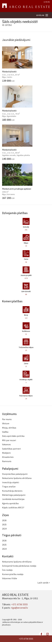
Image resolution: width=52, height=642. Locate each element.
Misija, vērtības (9, 427)
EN (47, 2)
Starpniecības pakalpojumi (14, 474)
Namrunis (6, 461)
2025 (4, 524)
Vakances (6, 444)
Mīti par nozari (9, 440)
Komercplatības (12, 301)
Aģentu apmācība (10, 503)
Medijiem (6, 452)
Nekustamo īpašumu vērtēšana (16, 478)
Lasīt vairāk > (43, 582)
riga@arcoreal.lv (19, 607)
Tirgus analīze (9, 486)
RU (49, 2)
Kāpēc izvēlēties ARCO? (13, 507)
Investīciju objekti (10, 482)
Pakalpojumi (10, 468)
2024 (4, 528)
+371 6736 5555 (26, 638)
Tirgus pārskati (11, 535)
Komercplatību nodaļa (12, 574)
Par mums (7, 419)
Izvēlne (40, 15)
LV (44, 2)
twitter (35, 634)
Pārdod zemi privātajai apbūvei (26, 181)
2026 (4, 520)
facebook (41, 634)
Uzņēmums (9, 414)
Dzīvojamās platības (15, 213)
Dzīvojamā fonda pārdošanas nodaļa (19, 565)
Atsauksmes (8, 457)
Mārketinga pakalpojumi (13, 495)
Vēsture (5, 423)
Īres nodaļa (7, 570)
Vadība (5, 431)
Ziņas (5, 515)
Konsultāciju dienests (12, 490)
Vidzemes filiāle (9, 578)
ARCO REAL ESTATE (26, 6)
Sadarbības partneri (11, 448)
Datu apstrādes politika (13, 436)
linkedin (47, 634)
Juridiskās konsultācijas (13, 499)
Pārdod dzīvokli (26, 64)
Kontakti (7, 556)
